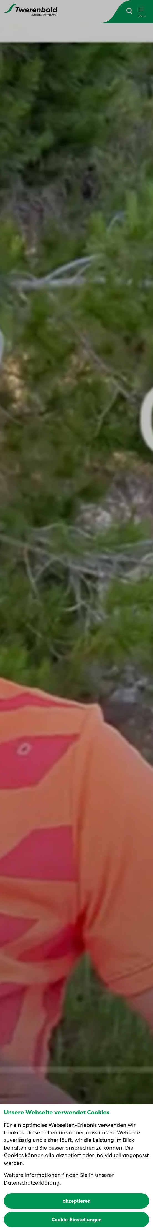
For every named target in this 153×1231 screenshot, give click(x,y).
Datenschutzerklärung (32, 1182)
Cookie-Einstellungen (77, 1219)
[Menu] (142, 13)
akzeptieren (77, 1201)
